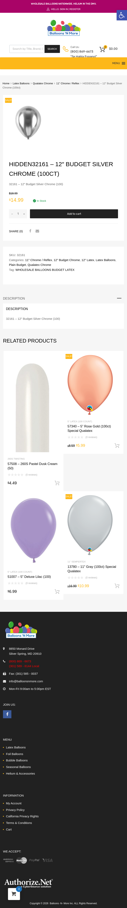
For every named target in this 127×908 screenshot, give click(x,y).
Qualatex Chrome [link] (43, 83)
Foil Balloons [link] (14, 754)
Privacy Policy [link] (15, 810)
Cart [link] (9, 829)
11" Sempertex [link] (76, 561)
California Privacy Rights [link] (22, 816)
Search (52, 49)
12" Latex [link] (87, 260)
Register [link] (74, 9)
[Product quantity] (18, 213)
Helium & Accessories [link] (20, 773)
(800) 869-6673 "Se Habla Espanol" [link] (80, 54)
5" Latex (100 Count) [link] (79, 421)
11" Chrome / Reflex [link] (67, 83)
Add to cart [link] (57, 483)
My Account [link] (14, 803)
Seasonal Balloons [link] (18, 767)
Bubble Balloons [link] (17, 760)
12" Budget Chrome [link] (67, 260)
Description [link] (14, 298)
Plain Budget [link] (17, 264)
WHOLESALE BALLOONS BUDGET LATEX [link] (45, 269)
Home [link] (6, 83)
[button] (116, 63)
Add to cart (74, 214)
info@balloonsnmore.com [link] (26, 681)
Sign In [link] (64, 9)
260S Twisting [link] (16, 459)
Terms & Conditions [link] (19, 823)
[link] (122, 15)
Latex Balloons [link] (21, 83)
